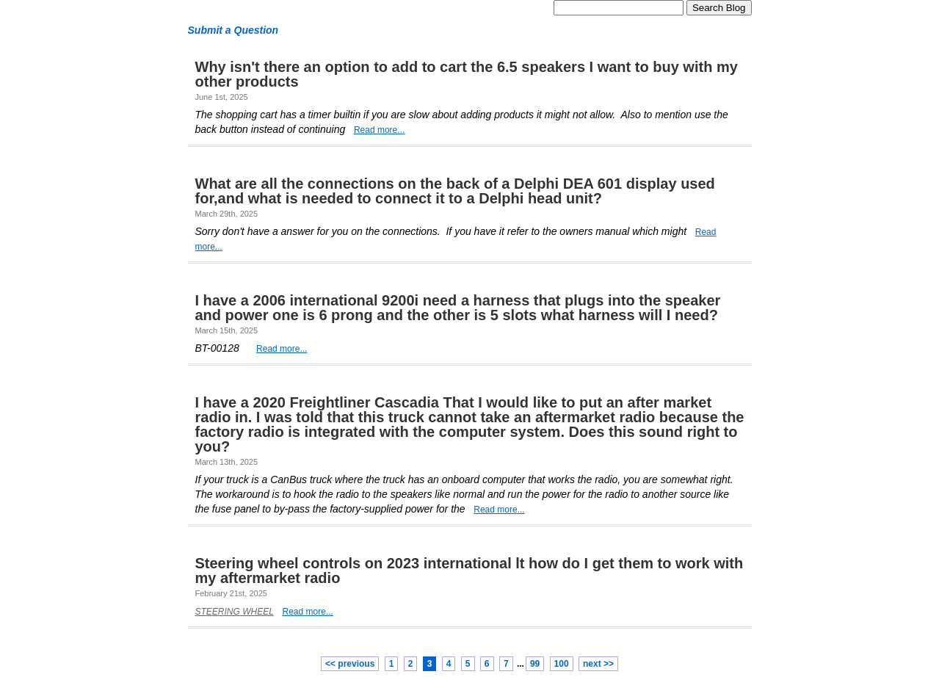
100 (561, 664)
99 (535, 664)
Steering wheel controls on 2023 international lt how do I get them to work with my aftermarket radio (469, 570)
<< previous (349, 664)
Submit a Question (233, 30)
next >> (598, 664)
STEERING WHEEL (234, 612)
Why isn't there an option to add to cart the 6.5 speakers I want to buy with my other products (466, 74)
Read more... (379, 130)
